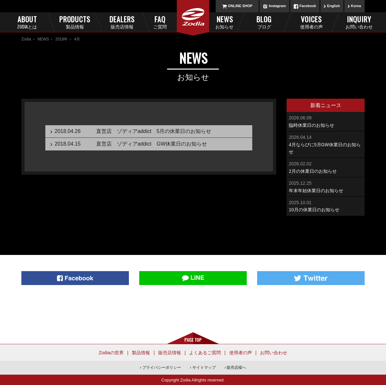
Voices (311, 22)
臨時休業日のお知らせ (325, 120)
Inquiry (359, 22)
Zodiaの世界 (111, 352)
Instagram (277, 6)
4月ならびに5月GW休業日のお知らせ (325, 144)
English (333, 6)
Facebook (308, 6)
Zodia (26, 39)
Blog (264, 22)
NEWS (43, 39)
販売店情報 (169, 352)
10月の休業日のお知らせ (325, 205)
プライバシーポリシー (161, 367)
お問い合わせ (273, 352)
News (215, 22)
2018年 (61, 39)
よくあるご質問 (205, 352)
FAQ (170, 22)
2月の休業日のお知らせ (325, 166)
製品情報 (141, 352)
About (27, 22)
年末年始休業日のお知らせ (325, 186)
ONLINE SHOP (240, 6)
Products (74, 22)
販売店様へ (236, 367)
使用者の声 (240, 352)
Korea (356, 6)
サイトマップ (204, 367)
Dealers (122, 22)
